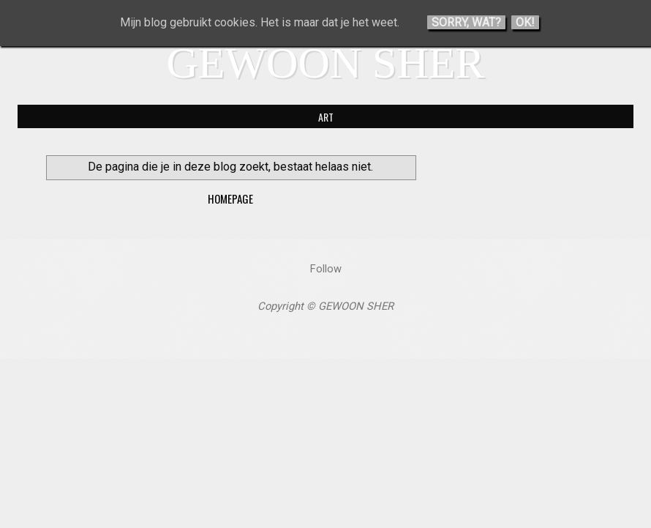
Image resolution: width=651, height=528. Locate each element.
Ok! (525, 22)
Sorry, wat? (466, 22)
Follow (326, 268)
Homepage (230, 198)
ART (326, 116)
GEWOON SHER (326, 63)
